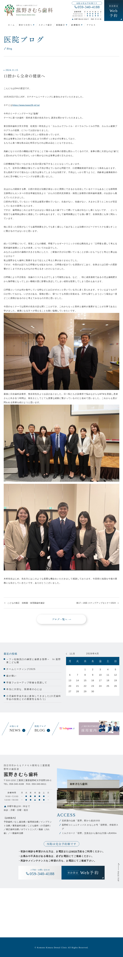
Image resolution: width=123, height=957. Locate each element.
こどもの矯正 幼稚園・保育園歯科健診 (26, 603)
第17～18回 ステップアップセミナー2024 (96, 603)
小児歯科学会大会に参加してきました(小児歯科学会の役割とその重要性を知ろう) (33, 697)
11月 (72, 653)
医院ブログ (42, 729)
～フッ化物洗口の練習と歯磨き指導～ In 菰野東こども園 (33, 661)
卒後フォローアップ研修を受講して (26, 682)
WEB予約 (76, 851)
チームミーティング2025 (21, 669)
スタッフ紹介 (45, 24)
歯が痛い (11, 676)
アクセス (91, 24)
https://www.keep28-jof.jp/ (26, 105)
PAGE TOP (118, 876)
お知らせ (17, 729)
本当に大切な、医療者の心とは (24, 689)
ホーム (11, 24)
